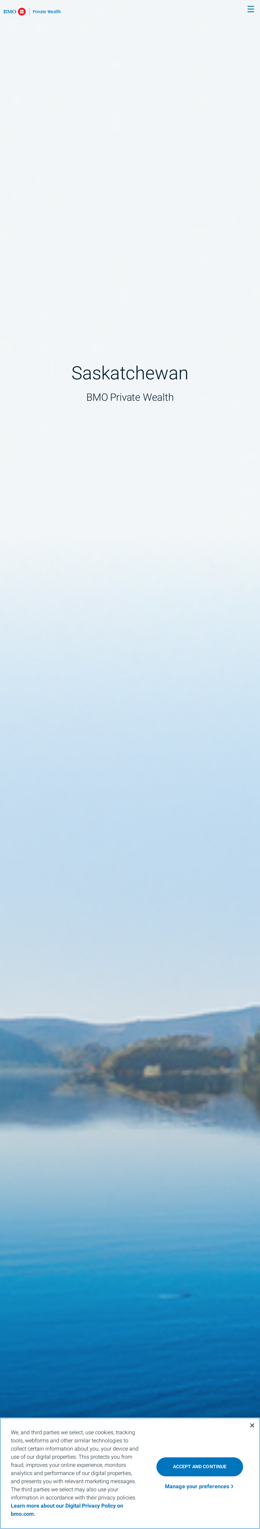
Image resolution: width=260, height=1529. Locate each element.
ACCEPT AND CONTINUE (200, 1466)
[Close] (252, 1425)
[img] (130, 764)
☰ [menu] (251, 9)
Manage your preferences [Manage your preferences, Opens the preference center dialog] (197, 1486)
